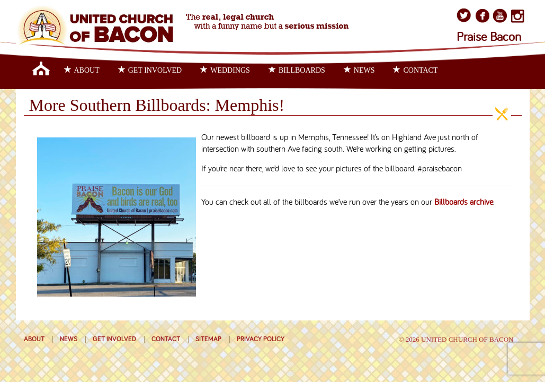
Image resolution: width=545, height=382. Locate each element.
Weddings (225, 70)
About (82, 70)
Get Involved (150, 70)
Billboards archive (463, 202)
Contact (415, 70)
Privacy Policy (260, 339)
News (359, 70)
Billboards (297, 70)
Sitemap (208, 339)
